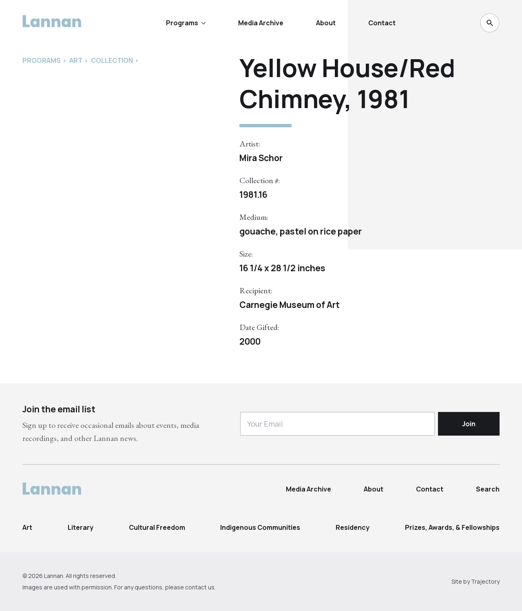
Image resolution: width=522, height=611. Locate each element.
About (326, 22)
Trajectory (485, 581)
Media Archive (260, 22)
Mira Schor (261, 158)
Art (27, 527)
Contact (382, 22)
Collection (112, 60)
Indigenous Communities (260, 527)
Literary (80, 527)
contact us (200, 587)
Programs (186, 22)
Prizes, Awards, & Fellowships (452, 527)
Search (488, 489)
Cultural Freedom (157, 527)
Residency (352, 527)
